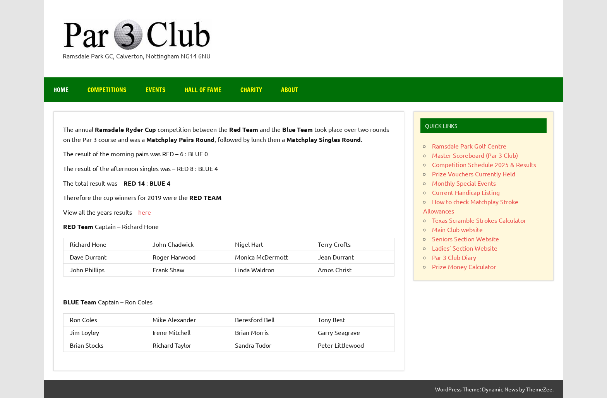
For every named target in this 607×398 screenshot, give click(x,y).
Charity (251, 89)
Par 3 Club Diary (454, 257)
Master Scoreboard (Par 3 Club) (475, 155)
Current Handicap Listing (466, 192)
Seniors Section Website (465, 239)
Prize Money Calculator (464, 266)
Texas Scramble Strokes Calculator (479, 220)
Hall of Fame (203, 89)
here (144, 212)
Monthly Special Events (464, 183)
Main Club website (457, 229)
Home (61, 89)
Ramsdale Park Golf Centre (469, 146)
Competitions (107, 89)
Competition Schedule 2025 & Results (484, 164)
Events (156, 89)
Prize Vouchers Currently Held (473, 174)
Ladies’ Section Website (464, 248)
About (289, 89)
